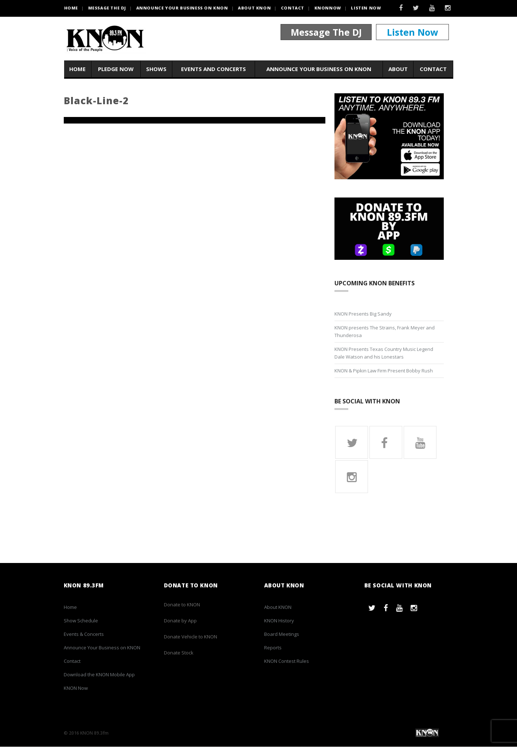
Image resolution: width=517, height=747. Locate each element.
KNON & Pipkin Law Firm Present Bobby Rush (383, 370)
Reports (273, 648)
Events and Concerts (213, 69)
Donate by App (180, 621)
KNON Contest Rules (286, 661)
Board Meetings (281, 634)
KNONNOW (327, 8)
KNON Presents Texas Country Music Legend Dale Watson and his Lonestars (383, 353)
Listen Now (366, 8)
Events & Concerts (84, 634)
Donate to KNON (182, 605)
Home (77, 69)
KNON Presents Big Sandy (363, 313)
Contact (292, 8)
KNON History (279, 621)
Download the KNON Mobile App (99, 675)
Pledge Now (116, 69)
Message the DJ (107, 8)
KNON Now (76, 688)
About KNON (254, 8)
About (398, 69)
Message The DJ (326, 32)
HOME (71, 8)
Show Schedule (81, 621)
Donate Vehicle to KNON (190, 637)
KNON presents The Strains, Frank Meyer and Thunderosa (384, 331)
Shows (156, 69)
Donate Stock (178, 653)
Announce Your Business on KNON (182, 8)
